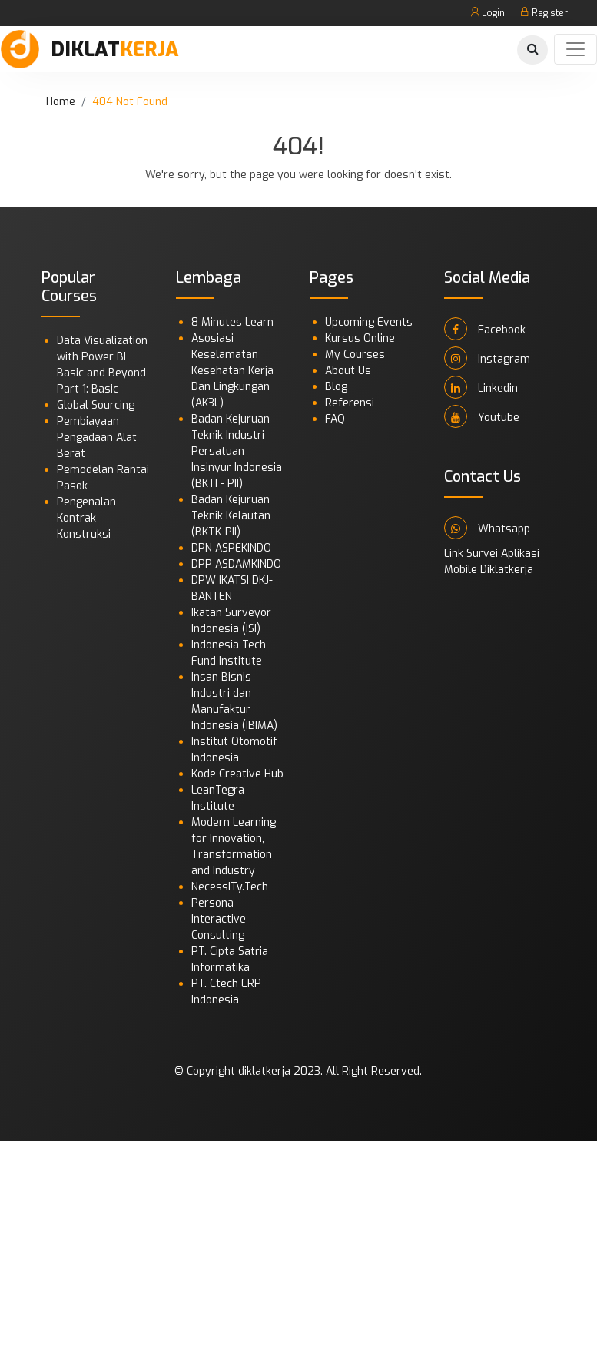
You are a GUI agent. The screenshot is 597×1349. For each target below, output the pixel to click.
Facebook (485, 328)
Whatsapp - (490, 527)
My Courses (355, 354)
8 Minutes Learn (232, 322)
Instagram (487, 358)
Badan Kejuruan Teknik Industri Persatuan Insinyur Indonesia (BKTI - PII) (236, 451)
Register (544, 13)
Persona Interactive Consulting (218, 919)
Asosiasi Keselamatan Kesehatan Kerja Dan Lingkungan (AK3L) (232, 370)
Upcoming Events (369, 322)
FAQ (335, 419)
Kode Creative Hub (237, 774)
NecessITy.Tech (229, 887)
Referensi (349, 403)
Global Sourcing (95, 405)
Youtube (481, 416)
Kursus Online (360, 338)
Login (487, 13)
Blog (336, 387)
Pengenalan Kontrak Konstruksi (86, 518)
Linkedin (481, 387)
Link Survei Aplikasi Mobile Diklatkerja (491, 561)
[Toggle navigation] (575, 49)
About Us (348, 370)
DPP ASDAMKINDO (236, 564)
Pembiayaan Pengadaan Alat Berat (97, 437)
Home (60, 101)
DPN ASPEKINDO (231, 548)
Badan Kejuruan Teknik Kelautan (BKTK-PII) (230, 515)
